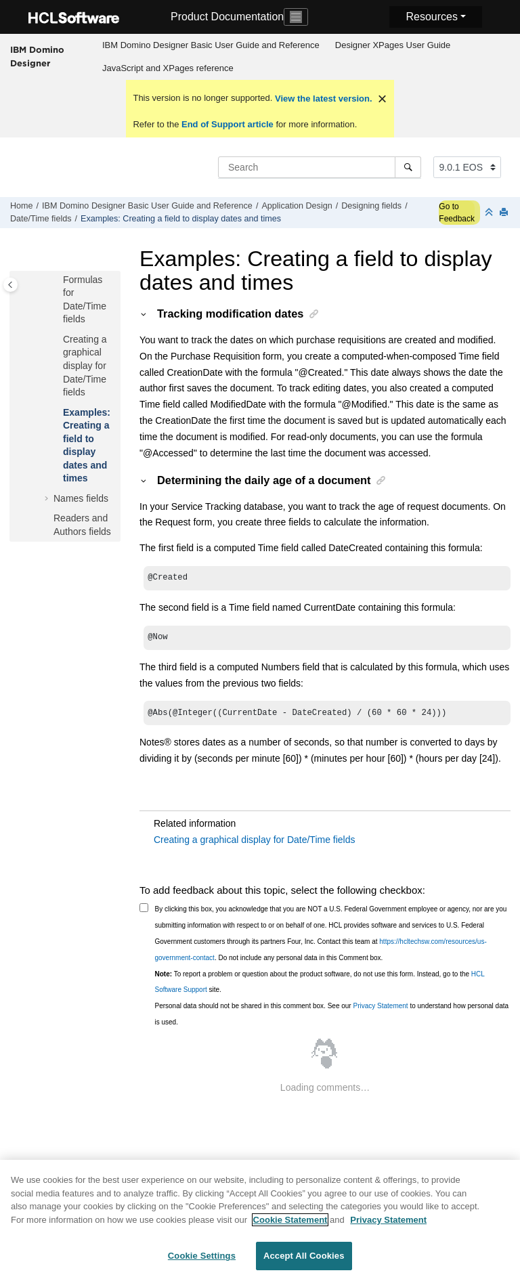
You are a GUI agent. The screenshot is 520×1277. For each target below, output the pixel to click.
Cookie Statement (290, 1226)
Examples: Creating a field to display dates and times (181, 218)
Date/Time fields (41, 218)
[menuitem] (210, 45)
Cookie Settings (202, 1263)
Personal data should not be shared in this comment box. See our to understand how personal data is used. (332, 1018)
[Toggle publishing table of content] (10, 285)
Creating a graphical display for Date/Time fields (85, 365)
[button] (57, 280)
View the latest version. (322, 98)
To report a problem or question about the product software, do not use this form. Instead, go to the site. (320, 986)
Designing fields (371, 206)
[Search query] (319, 167)
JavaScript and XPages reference (168, 68)
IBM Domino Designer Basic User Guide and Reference (211, 45)
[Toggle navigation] (296, 17)
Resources (431, 16)
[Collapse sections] (490, 213)
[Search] (408, 167)
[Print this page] (505, 213)
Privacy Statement (380, 1010)
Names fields (80, 498)
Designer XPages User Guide (393, 45)
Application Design (296, 206)
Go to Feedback (457, 212)
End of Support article (227, 124)
